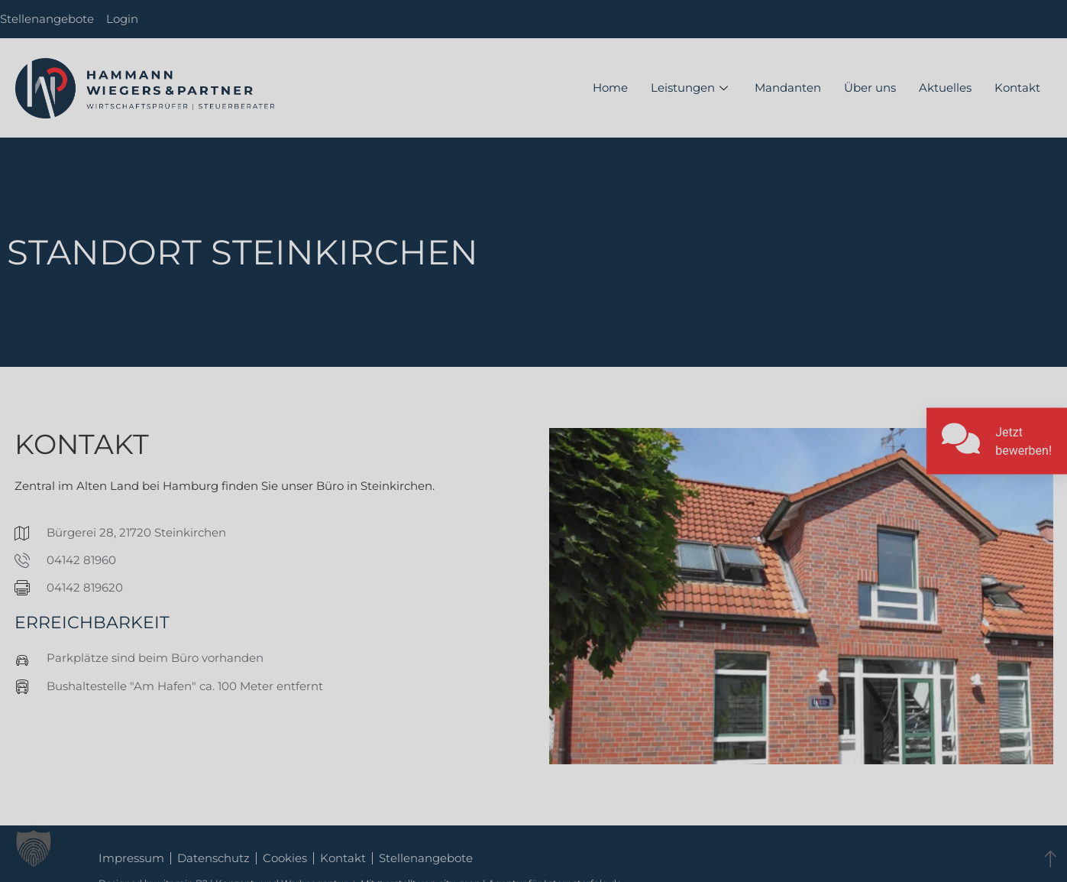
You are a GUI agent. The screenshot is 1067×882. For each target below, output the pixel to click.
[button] (33, 848)
